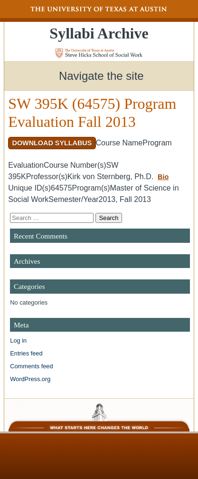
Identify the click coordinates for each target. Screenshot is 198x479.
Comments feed (31, 366)
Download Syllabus (52, 143)
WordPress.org (30, 379)
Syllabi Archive (98, 33)
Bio (163, 177)
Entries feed (26, 353)
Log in (18, 340)
